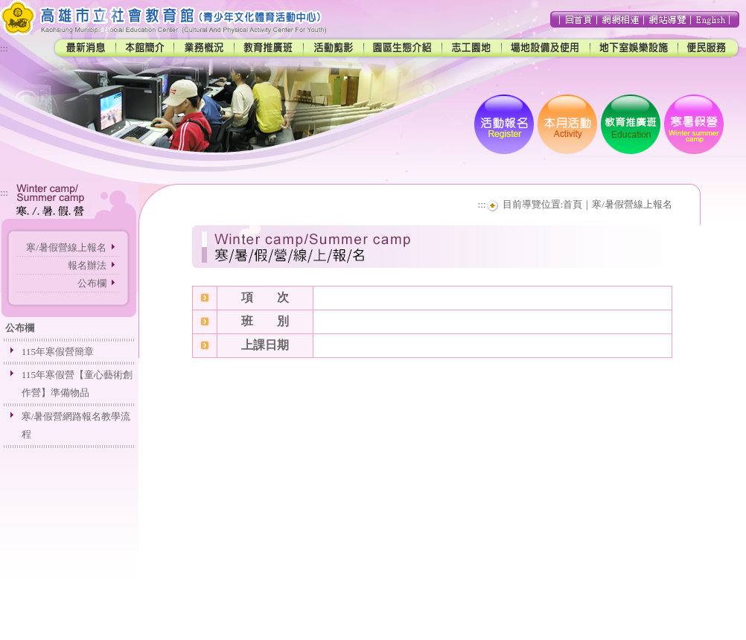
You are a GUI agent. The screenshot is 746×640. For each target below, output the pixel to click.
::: (4, 48)
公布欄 (91, 283)
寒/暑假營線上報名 (66, 247)
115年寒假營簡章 (58, 351)
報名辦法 (87, 265)
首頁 (572, 204)
